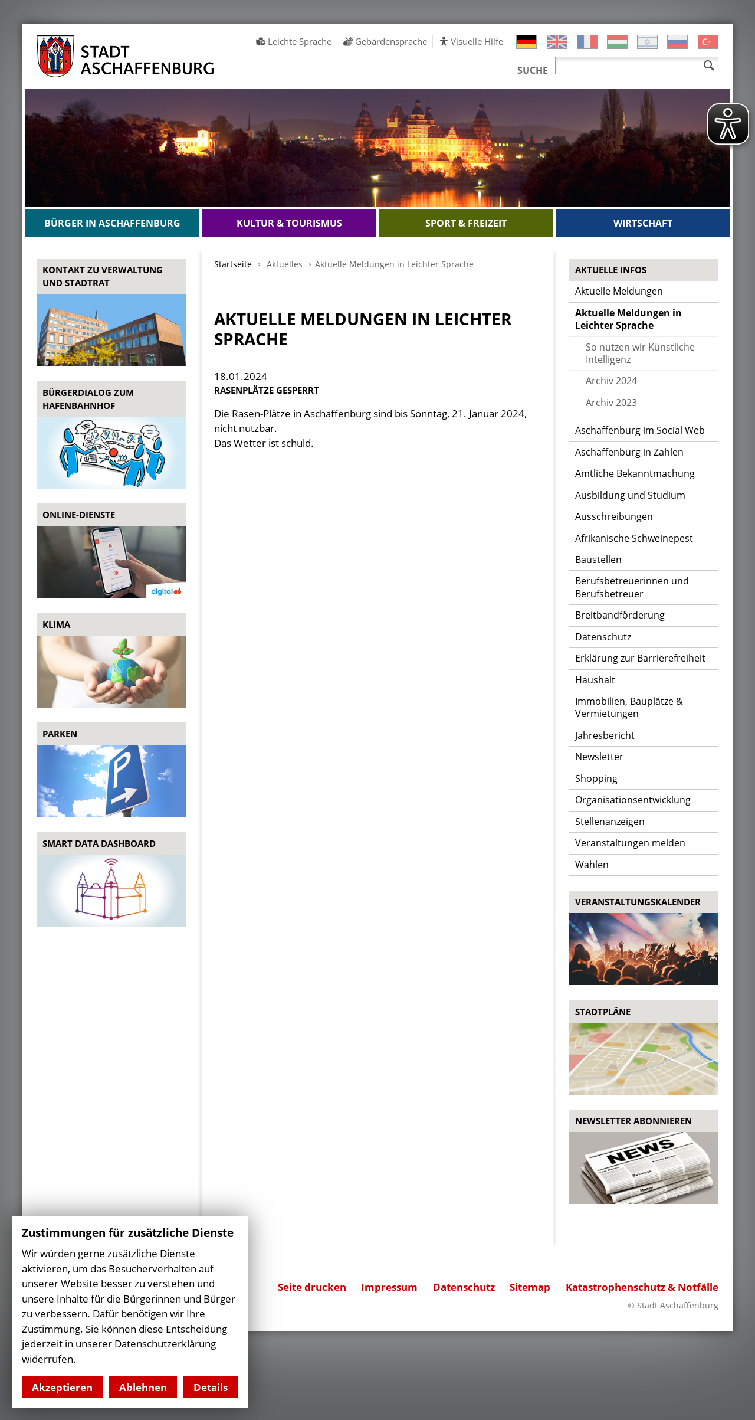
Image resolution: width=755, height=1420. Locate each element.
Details (210, 1387)
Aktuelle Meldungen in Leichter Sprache (394, 264)
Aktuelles (285, 264)
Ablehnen (143, 1387)
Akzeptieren (62, 1387)
